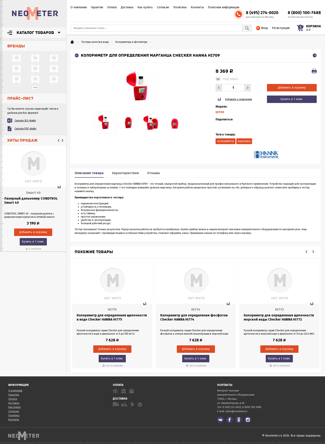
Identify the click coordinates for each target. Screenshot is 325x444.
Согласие (163, 7)
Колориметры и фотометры (131, 42)
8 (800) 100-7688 (304, 13)
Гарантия (97, 7)
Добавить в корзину (292, 87)
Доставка (127, 7)
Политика (180, 7)
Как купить (145, 7)
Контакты (197, 7)
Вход (264, 28)
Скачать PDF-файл (25, 128)
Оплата (112, 7)
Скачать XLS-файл (25, 120)
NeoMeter (35, 13)
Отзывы (153, 173)
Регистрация (281, 28)
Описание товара (89, 173)
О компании (78, 7)
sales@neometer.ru (236, 411)
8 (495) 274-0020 (262, 13)
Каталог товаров (35, 33)
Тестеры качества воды (95, 42)
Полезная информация (223, 7)
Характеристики (125, 173)
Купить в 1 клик (33, 241)
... (35, 87)
